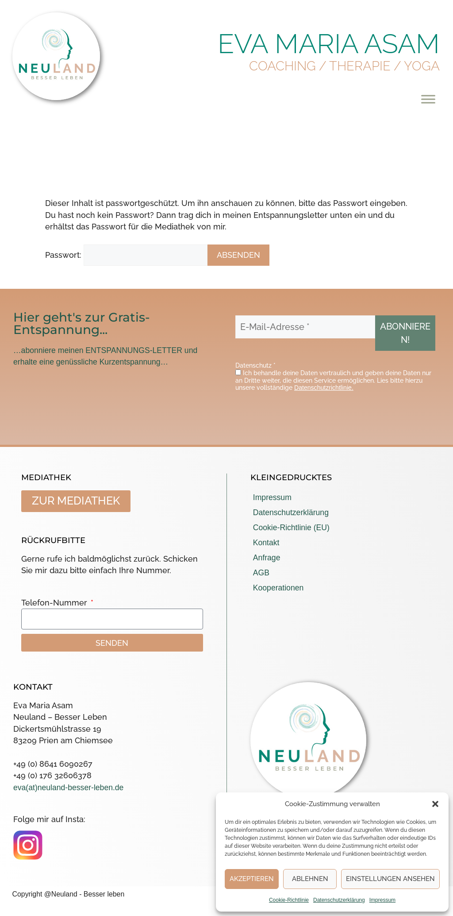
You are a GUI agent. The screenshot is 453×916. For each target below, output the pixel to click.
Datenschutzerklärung (339, 900)
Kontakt (266, 542)
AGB (261, 572)
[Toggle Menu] (428, 99)
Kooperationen (278, 587)
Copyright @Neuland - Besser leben (68, 894)
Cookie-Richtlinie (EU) (291, 527)
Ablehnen (310, 879)
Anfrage (266, 557)
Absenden (238, 255)
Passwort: (126, 255)
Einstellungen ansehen (390, 879)
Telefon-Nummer (55, 602)
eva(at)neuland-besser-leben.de (68, 787)
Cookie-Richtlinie (289, 900)
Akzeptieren (252, 879)
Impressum (382, 900)
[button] (435, 804)
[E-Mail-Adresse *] (305, 326)
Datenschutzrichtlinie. (323, 387)
